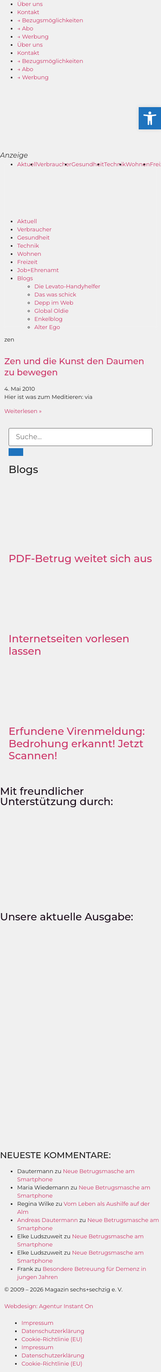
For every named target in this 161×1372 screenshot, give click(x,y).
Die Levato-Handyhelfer (67, 286)
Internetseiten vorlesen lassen (69, 644)
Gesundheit (87, 164)
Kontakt (28, 12)
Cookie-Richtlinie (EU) (51, 1339)
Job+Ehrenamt (38, 270)
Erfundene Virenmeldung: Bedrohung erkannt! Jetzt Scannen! (77, 743)
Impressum (37, 1322)
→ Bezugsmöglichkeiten (50, 20)
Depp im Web (53, 302)
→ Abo (25, 28)
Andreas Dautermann (47, 1219)
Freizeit (27, 261)
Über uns (30, 3)
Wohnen (138, 164)
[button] (150, 118)
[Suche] (16, 452)
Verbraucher (54, 164)
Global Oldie (51, 310)
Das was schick (55, 294)
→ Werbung (33, 36)
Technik (115, 164)
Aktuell (27, 164)
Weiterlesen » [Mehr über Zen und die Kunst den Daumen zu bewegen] (23, 410)
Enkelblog (48, 318)
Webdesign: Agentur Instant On (48, 1306)
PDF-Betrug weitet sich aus (80, 558)
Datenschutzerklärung (53, 1330)
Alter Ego (47, 327)
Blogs (25, 278)
